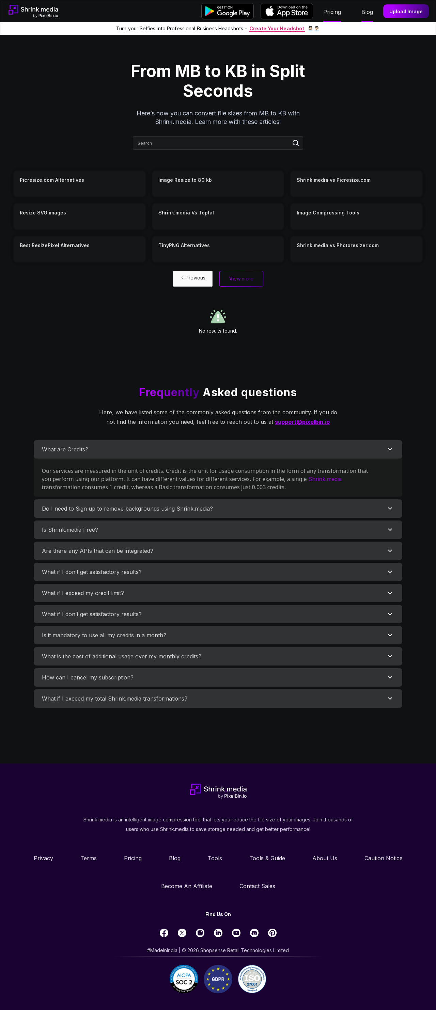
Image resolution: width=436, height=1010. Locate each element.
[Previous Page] (193, 279)
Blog (175, 858)
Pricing (133, 858)
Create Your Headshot (277, 28)
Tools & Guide (267, 858)
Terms (88, 858)
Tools (215, 858)
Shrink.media (325, 479)
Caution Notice (383, 858)
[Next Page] (241, 279)
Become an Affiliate (186, 886)
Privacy (43, 858)
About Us (324, 858)
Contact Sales (257, 886)
